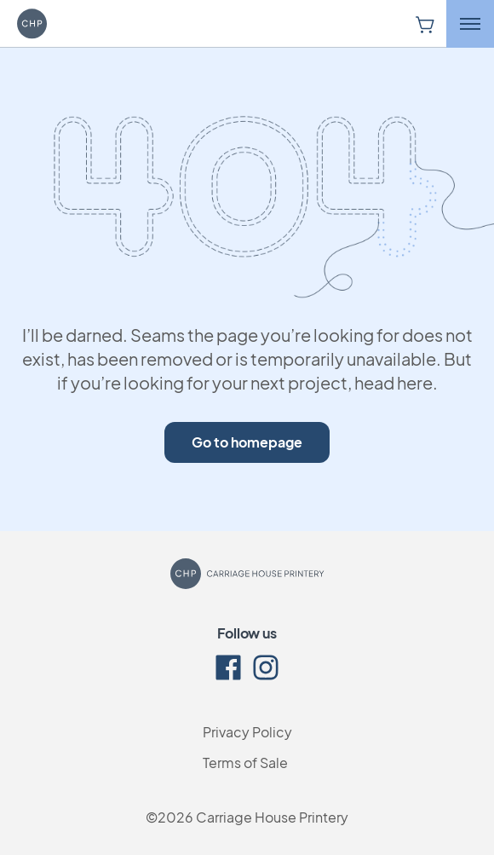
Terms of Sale (245, 762)
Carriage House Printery (272, 817)
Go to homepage (247, 442)
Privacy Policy (247, 732)
